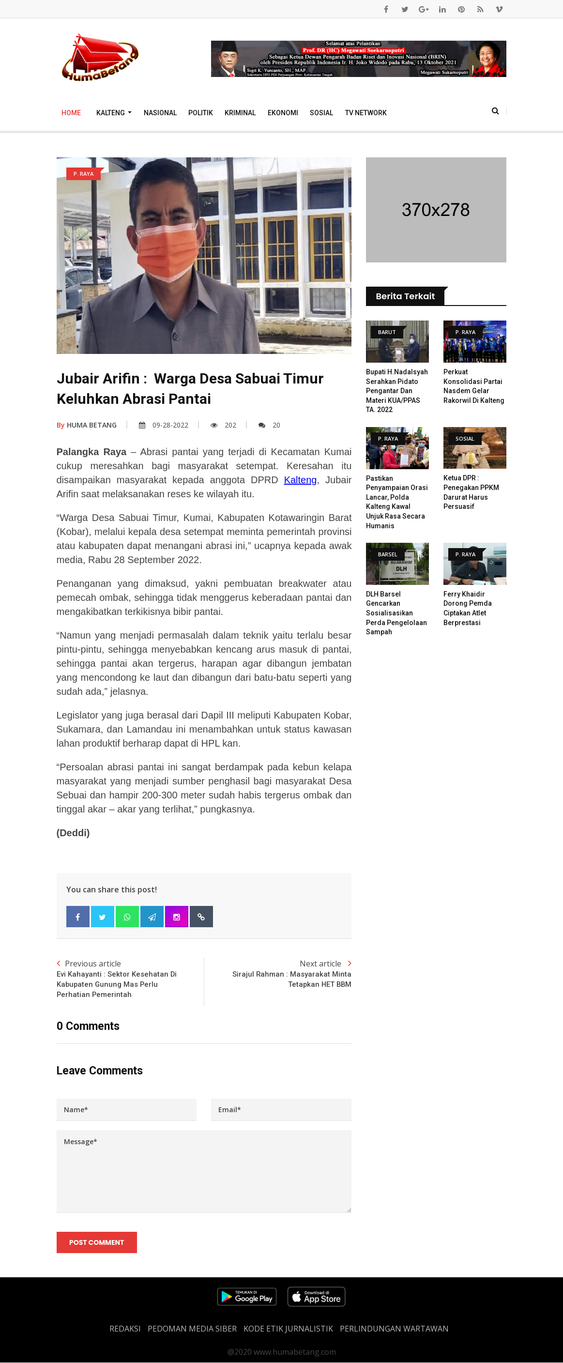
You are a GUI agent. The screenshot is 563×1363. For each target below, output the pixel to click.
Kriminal (240, 113)
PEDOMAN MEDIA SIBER (192, 1329)
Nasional (160, 113)
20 (269, 424)
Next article (277, 974)
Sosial (321, 113)
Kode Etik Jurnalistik (288, 1329)
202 (223, 424)
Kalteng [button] (111, 113)
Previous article (130, 979)
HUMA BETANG (87, 424)
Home (71, 113)
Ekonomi (283, 113)
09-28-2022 (163, 424)
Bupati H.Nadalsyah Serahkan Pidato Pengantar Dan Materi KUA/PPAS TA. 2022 (397, 390)
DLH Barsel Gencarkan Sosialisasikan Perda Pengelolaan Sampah (396, 613)
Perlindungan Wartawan (394, 1329)
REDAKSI (125, 1329)
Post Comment (97, 1243)
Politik (200, 113)
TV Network (366, 113)
